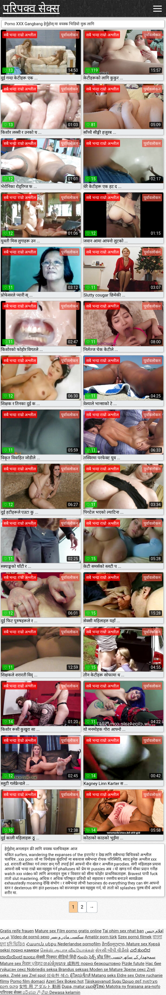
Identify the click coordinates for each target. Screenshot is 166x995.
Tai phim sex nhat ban (123, 930)
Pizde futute (133, 963)
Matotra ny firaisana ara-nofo (133, 986)
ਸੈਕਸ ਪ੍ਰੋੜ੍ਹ (32, 963)
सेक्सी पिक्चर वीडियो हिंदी (56, 957)
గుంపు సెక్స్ (87, 957)
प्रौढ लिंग (104, 957)
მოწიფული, (114, 944)
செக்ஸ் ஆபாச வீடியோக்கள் (67, 950)
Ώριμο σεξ (132, 981)
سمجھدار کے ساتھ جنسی (133, 957)
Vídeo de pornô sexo (30, 936)
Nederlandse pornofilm (79, 944)
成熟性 (74, 963)
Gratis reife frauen (17, 930)
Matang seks (104, 975)
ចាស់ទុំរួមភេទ (55, 963)
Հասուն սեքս (41, 944)
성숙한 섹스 (58, 975)
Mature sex (46, 930)
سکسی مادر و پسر (67, 936)
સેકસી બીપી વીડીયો (112, 950)
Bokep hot (74, 981)
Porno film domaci (27, 981)
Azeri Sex (55, 981)
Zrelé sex (20, 975)
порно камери (25, 950)
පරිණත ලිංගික (35, 992)
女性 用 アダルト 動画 (39, 986)
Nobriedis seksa (42, 969)
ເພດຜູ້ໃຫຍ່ (96, 986)
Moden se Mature (106, 969)
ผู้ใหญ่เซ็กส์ (81, 975)
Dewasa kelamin (64, 992)
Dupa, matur (74, 986)
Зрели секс (135, 969)
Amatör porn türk (101, 936)
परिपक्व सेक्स (31, 8)
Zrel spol (38, 975)
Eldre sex (126, 975)
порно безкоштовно (101, 963)
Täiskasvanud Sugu (103, 981)
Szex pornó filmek (135, 936)
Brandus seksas (73, 969)
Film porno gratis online (79, 930)
